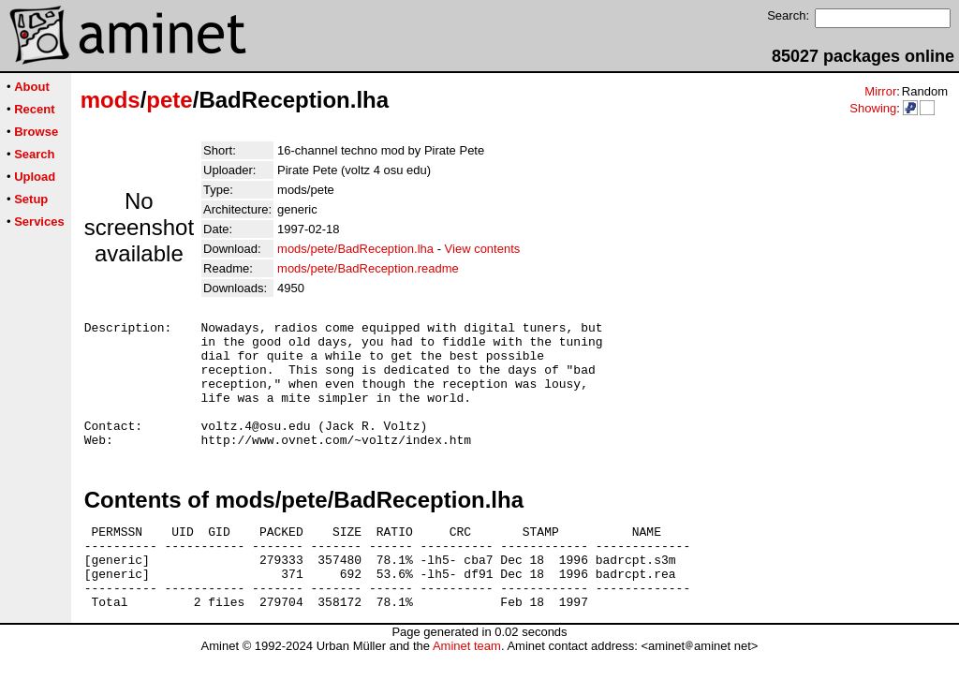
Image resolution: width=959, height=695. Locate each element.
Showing (872, 108)
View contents (483, 249)
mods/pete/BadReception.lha (355, 249)
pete (169, 99)
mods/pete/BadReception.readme (368, 268)
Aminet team (467, 688)
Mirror (880, 91)
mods (110, 99)
